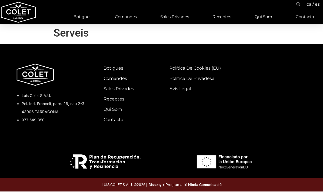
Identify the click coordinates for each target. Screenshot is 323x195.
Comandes (126, 16)
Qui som (263, 16)
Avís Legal (180, 88)
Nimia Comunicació (205, 185)
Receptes (221, 16)
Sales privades (174, 16)
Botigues (82, 16)
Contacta (305, 16)
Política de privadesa (191, 78)
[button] (298, 4)
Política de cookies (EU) (195, 68)
